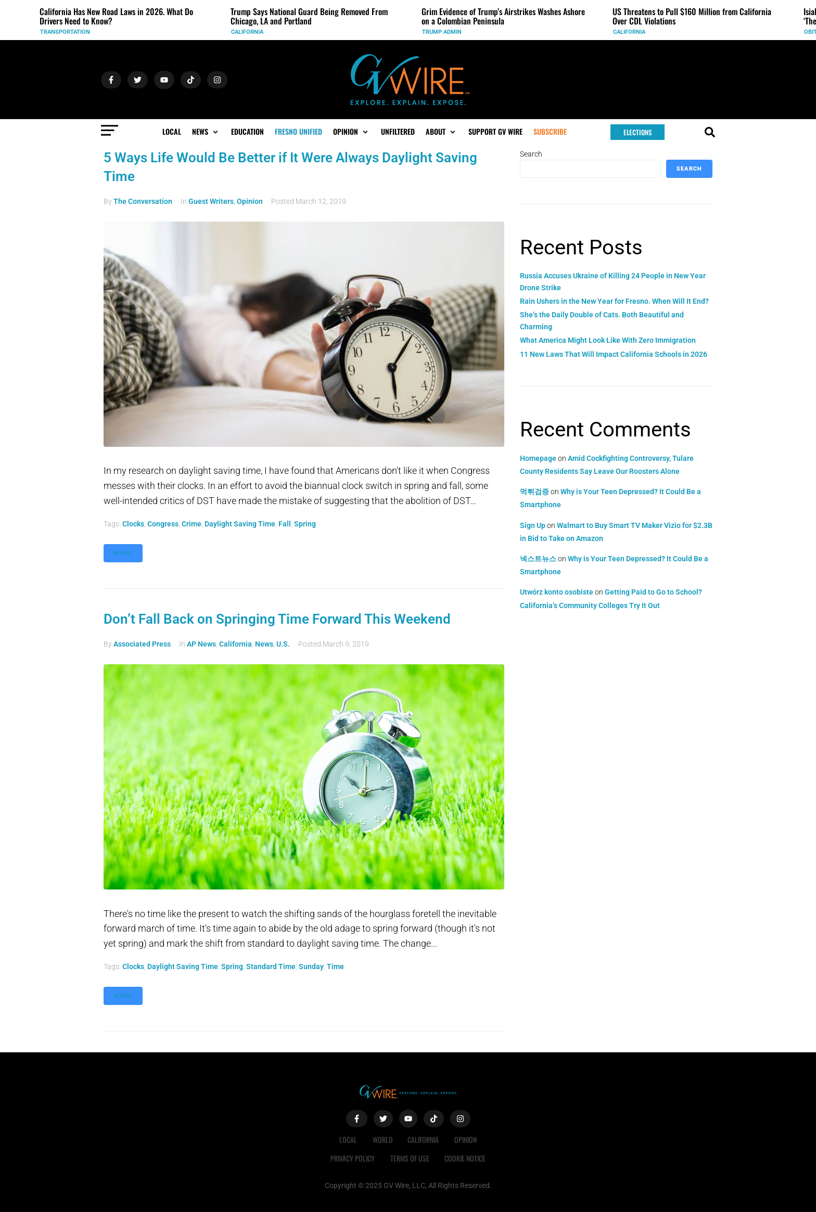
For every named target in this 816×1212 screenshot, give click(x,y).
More (123, 553)
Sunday (311, 966)
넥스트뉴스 (538, 559)
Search (531, 154)
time (335, 966)
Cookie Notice (465, 1158)
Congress (162, 524)
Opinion (250, 201)
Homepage (538, 458)
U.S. (283, 644)
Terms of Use (409, 1158)
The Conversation (142, 201)
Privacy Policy (352, 1158)
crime (191, 524)
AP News (201, 644)
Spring (305, 524)
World (382, 1139)
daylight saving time (240, 524)
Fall (284, 524)
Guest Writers (211, 201)
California (247, 32)
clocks (133, 524)
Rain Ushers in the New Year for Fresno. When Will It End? (614, 301)
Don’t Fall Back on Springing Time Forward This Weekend (277, 619)
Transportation (65, 32)
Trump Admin (442, 32)
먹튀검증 (534, 491)
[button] (206, 132)
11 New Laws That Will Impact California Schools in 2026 (613, 354)
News (264, 644)
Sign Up (532, 525)
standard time (271, 966)
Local (348, 1139)
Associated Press (142, 644)
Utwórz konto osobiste (556, 592)
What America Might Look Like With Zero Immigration (608, 340)
